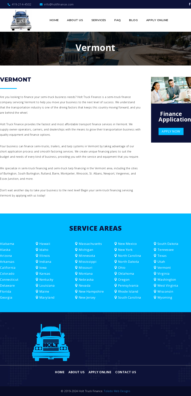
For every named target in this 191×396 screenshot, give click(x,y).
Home (54, 20)
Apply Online (157, 20)
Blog (133, 20)
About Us (75, 20)
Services (98, 20)
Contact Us (125, 372)
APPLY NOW (171, 131)
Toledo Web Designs (117, 391)
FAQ (117, 20)
